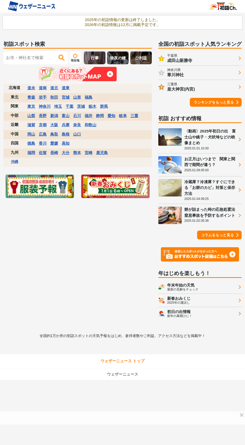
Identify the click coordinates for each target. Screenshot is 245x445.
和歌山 (90, 125)
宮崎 (88, 152)
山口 (77, 134)
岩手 (43, 97)
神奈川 (45, 106)
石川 (77, 115)
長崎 (54, 152)
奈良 (77, 125)
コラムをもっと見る (217, 235)
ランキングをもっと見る (214, 102)
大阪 (54, 125)
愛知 (111, 115)
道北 (54, 88)
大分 (66, 152)
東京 (31, 106)
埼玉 (58, 106)
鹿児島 (102, 152)
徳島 (31, 143)
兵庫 (66, 125)
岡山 (31, 134)
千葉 (69, 106)
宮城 (66, 97)
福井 (88, 115)
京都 (43, 125)
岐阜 (123, 115)
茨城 (81, 106)
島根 (66, 134)
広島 (43, 134)
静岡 (100, 115)
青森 (31, 97)
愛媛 (54, 143)
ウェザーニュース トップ (122, 361)
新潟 (54, 115)
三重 (134, 115)
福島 (88, 97)
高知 (66, 143)
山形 (77, 97)
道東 (66, 88)
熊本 (77, 152)
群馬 (104, 106)
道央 (31, 88)
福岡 (31, 152)
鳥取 (54, 134)
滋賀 (31, 125)
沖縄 (14, 162)
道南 (43, 88)
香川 (43, 143)
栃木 (92, 106)
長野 (43, 115)
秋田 (54, 97)
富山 (66, 115)
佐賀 (43, 152)
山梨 (31, 115)
